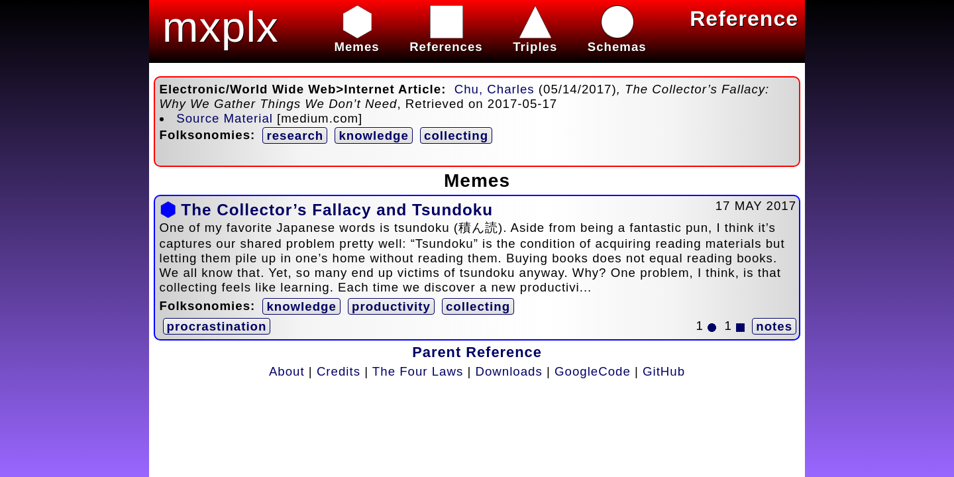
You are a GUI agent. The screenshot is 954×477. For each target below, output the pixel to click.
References (446, 39)
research (294, 135)
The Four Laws (417, 371)
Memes (356, 39)
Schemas (617, 39)
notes (774, 326)
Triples (535, 39)
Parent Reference (477, 352)
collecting (456, 135)
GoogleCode (593, 371)
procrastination (217, 326)
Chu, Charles (494, 89)
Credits (338, 371)
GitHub (664, 371)
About (287, 371)
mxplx (220, 27)
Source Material (224, 118)
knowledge (373, 135)
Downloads (509, 371)
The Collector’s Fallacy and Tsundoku (337, 210)
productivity (391, 306)
